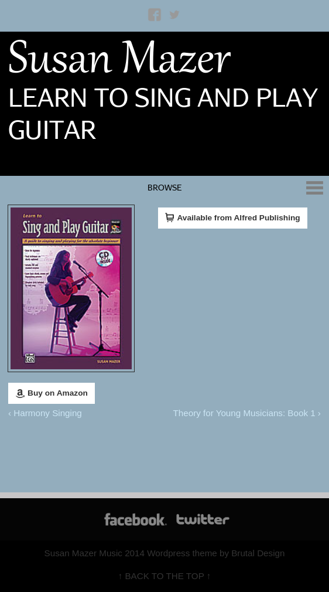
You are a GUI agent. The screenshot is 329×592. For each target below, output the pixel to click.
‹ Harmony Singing (45, 413)
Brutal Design (258, 553)
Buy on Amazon (51, 393)
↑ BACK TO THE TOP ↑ (164, 576)
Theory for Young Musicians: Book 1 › (247, 413)
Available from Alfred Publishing (232, 217)
